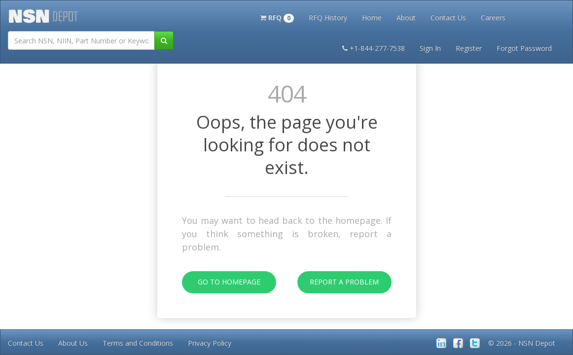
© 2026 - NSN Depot (521, 343)
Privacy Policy (209, 343)
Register (469, 48)
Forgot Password (524, 48)
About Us (73, 343)
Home (372, 17)
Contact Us (448, 17)
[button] (276, 16)
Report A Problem (338, 282)
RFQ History (328, 17)
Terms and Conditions (138, 343)
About (406, 17)
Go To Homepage (221, 282)
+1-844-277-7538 (373, 48)
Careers (493, 17)
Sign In (430, 48)
